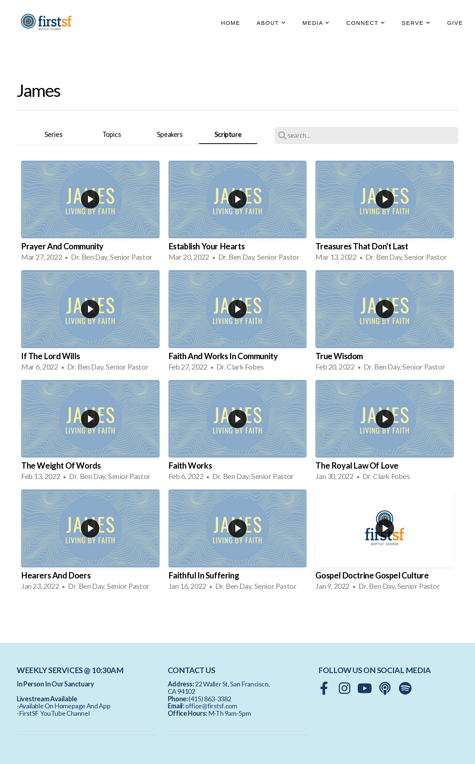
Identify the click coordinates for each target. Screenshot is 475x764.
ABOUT (271, 23)
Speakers (170, 134)
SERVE (416, 23)
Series (53, 134)
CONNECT (365, 23)
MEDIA (316, 23)
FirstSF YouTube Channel (54, 713)
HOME (230, 23)
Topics (111, 134)
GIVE (455, 23)
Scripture (227, 134)
